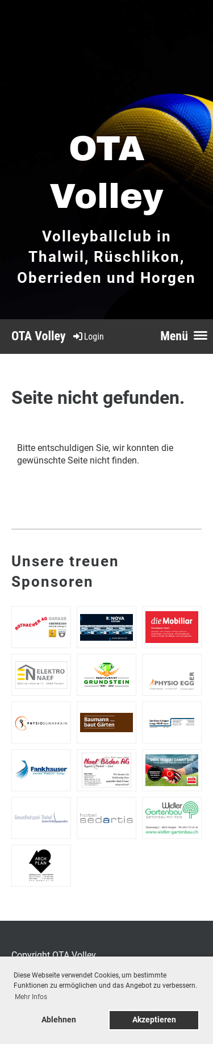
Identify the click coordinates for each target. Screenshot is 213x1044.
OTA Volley (38, 336)
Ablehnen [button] (58, 1020)
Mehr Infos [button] (31, 997)
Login (88, 336)
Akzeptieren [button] (154, 1020)
